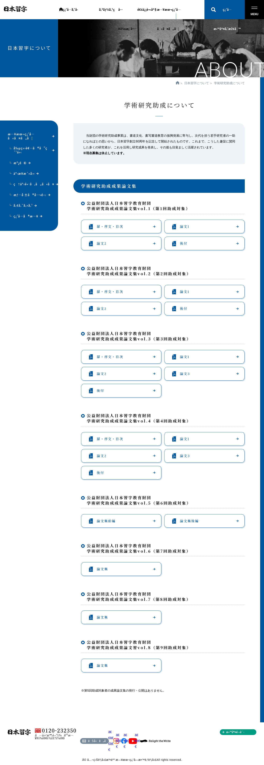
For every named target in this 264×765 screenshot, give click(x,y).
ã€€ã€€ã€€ (114, 740)
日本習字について (196, 83)
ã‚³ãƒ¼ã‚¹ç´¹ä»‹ (107, 13)
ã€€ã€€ (121, 740)
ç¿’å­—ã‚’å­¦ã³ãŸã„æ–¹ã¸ (77, 13)
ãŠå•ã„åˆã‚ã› (98, 741)
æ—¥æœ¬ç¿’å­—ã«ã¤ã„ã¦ (169, 13)
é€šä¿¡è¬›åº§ (147, 9)
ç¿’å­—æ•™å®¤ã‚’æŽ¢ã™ (227, 13)
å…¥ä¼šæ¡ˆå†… (127, 13)
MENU (254, 11)
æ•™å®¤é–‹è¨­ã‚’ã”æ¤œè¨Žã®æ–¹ (241, 732)
